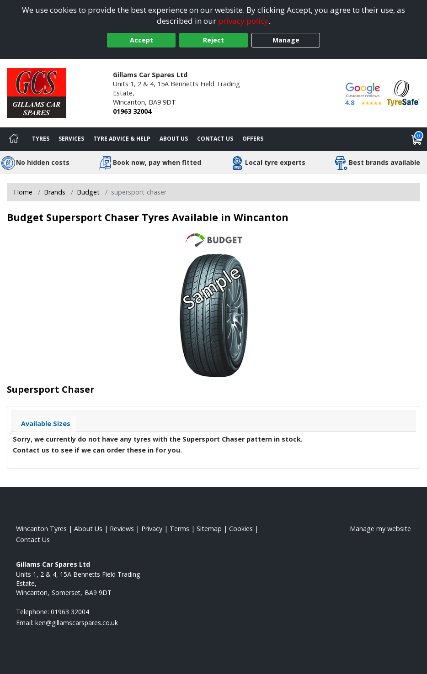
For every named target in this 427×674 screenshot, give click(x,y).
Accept (141, 40)
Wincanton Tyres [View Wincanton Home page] (41, 528)
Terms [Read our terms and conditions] (179, 528)
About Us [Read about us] (88, 528)
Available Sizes (45, 423)
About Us (174, 138)
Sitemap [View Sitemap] (209, 528)
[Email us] (76, 622)
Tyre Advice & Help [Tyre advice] (121, 138)
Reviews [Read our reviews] (122, 528)
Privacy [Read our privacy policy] (151, 528)
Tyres (40, 138)
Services (71, 138)
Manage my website (380, 528)
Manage (285, 40)
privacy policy (243, 21)
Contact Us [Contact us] (215, 138)
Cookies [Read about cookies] (241, 528)
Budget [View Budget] (88, 192)
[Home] (13, 139)
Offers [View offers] (252, 138)
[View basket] (417, 139)
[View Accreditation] (403, 92)
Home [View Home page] (23, 192)
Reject (213, 40)
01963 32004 (132, 111)
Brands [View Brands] (54, 192)
